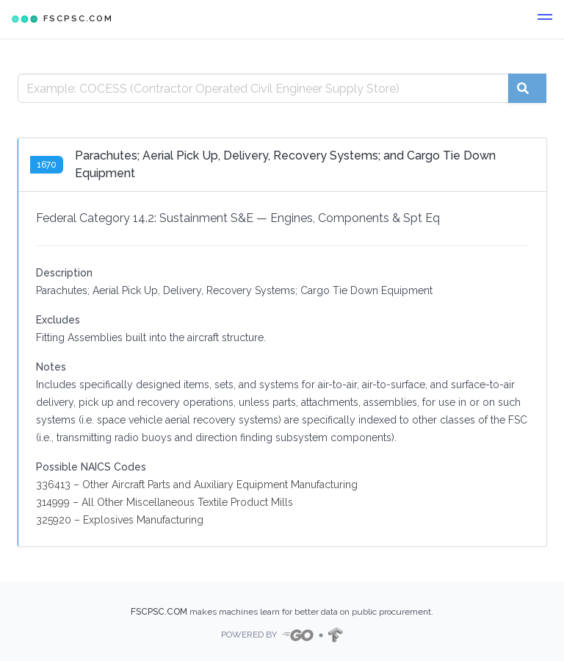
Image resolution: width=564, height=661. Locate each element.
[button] (545, 19)
